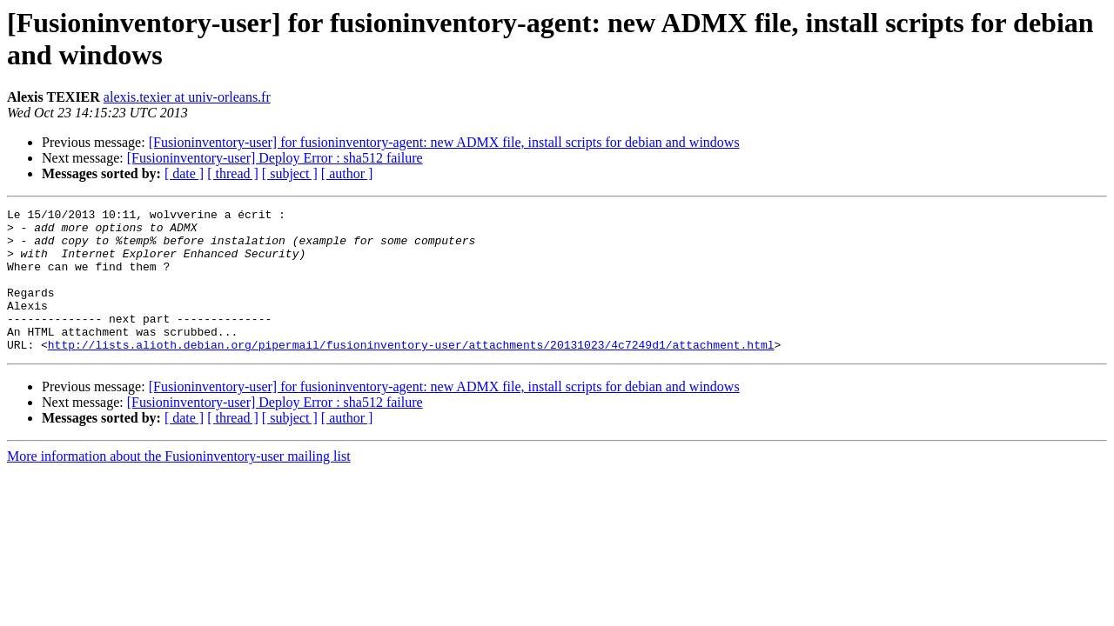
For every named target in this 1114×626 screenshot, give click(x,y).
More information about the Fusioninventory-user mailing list (179, 484)
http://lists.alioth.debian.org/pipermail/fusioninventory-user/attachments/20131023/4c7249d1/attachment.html (411, 373)
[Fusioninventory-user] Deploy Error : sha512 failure (275, 157)
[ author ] (347, 173)
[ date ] (184, 173)
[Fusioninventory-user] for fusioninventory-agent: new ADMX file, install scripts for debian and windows (444, 142)
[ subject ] (290, 173)
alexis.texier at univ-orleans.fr (187, 97)
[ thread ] (232, 173)
